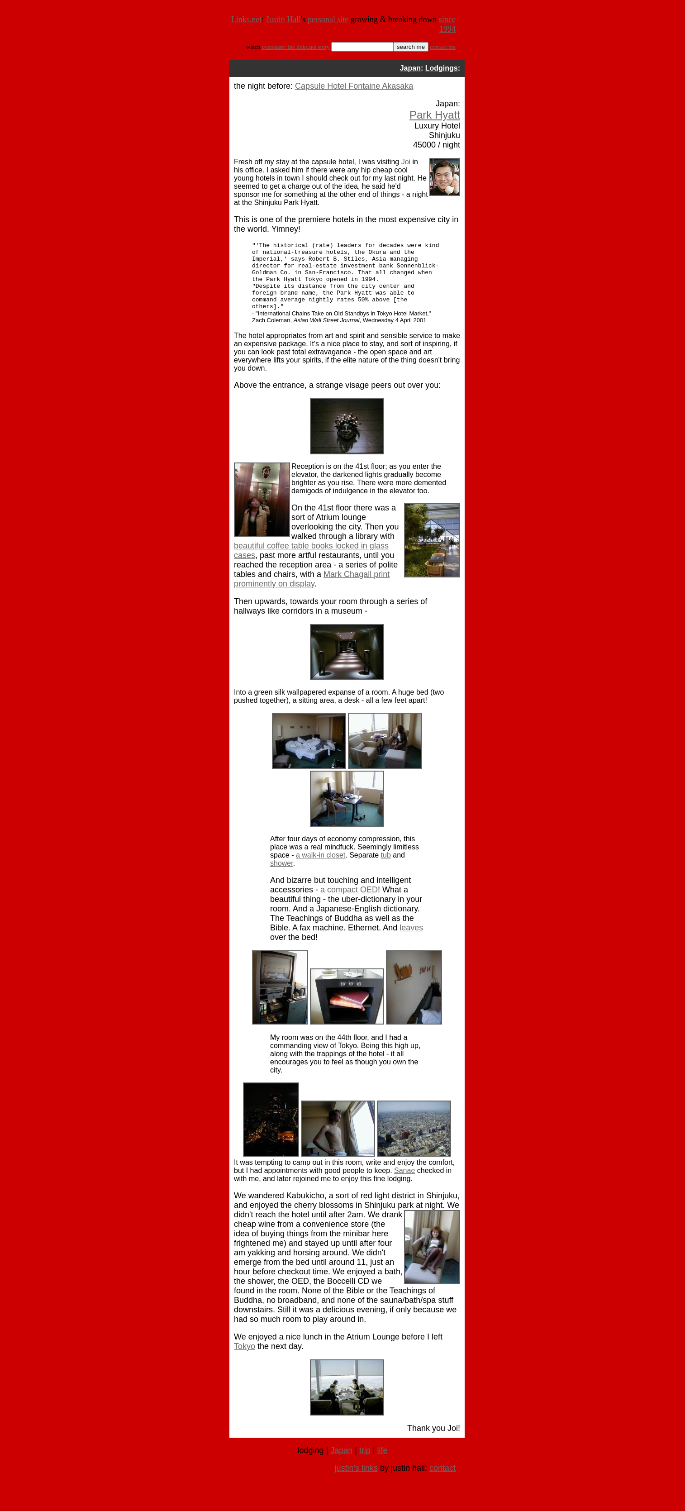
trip (365, 1463)
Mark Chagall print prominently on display (312, 592)
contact (442, 1481)
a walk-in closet (320, 868)
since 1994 (447, 24)
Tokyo (244, 1359)
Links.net (246, 19)
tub (386, 868)
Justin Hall (283, 19)
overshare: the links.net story (295, 46)
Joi (405, 162)
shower (281, 877)
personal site (328, 19)
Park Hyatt (434, 115)
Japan (341, 1463)
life (382, 1463)
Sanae (404, 1184)
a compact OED (349, 903)
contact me (443, 46)
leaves (411, 941)
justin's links (355, 1481)
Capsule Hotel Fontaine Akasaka (354, 86)
